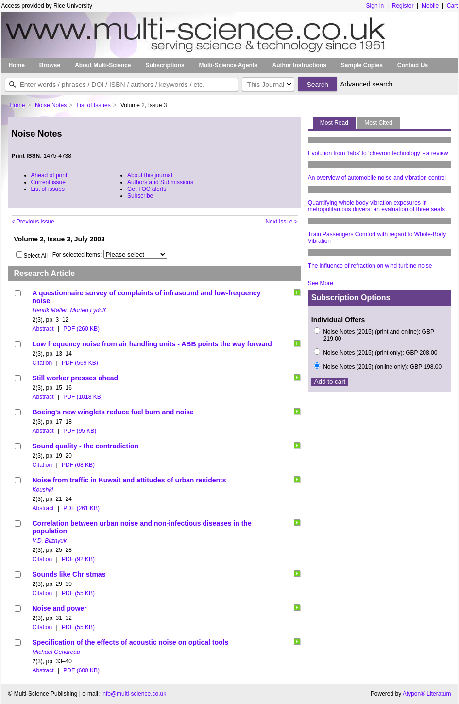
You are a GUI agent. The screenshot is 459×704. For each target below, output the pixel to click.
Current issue (48, 182)
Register (403, 5)
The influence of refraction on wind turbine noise (370, 265)
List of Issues (94, 105)
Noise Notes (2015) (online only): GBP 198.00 (382, 366)
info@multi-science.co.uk (134, 693)
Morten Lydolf (88, 310)
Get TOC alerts (146, 189)
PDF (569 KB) (80, 363)
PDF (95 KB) (79, 431)
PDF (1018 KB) (82, 397)
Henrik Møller (50, 310)
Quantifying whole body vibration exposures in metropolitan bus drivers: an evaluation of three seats (376, 206)
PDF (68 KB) (78, 465)
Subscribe (140, 195)
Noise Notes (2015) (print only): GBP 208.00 (380, 352)
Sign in (375, 5)
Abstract (43, 329)
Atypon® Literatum (427, 693)
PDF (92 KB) (78, 559)
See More (320, 283)
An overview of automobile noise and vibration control (377, 177)
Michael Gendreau (56, 652)
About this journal (149, 175)
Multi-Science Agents (228, 65)
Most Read (334, 123)
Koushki (43, 489)
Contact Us (412, 65)
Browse (49, 65)
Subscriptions (165, 65)
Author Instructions (299, 65)
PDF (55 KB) (78, 593)
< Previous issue (33, 221)
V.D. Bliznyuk (50, 540)
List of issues (48, 189)
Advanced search (366, 84)
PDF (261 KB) (81, 508)
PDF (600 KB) (81, 670)
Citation (42, 363)
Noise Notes (51, 105)
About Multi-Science (103, 65)
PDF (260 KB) (81, 329)
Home (17, 65)
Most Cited (378, 123)
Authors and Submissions (160, 182)
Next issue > (281, 221)
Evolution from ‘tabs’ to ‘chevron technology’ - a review (378, 153)
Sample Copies (362, 65)
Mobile (430, 5)
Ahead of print (49, 175)
